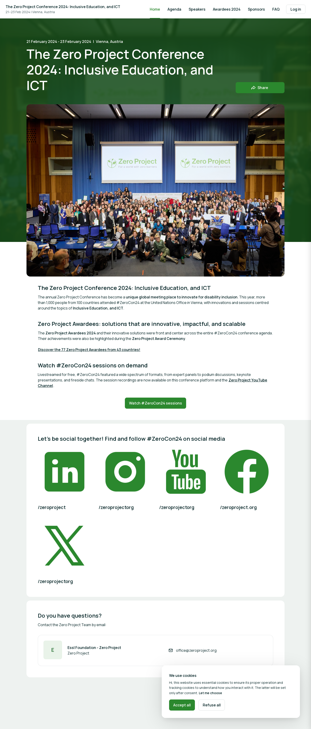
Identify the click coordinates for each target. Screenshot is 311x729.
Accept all (182, 705)
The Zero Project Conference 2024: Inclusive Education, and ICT (63, 6)
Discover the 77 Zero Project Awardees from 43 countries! (89, 349)
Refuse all (212, 705)
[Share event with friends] (260, 87)
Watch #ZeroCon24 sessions (155, 403)
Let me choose (210, 693)
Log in (295, 9)
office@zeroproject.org (196, 650)
